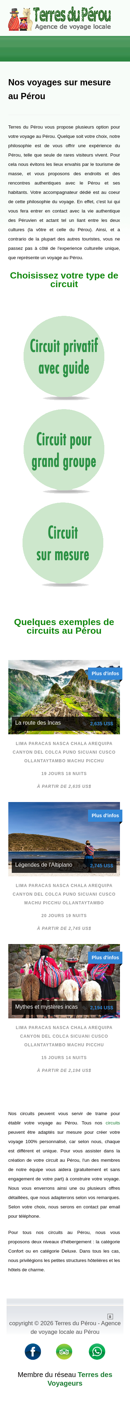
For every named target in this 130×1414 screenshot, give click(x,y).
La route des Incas (38, 723)
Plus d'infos (105, 673)
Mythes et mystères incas (46, 1007)
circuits (113, 1122)
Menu (115, 46)
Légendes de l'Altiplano (43, 865)
